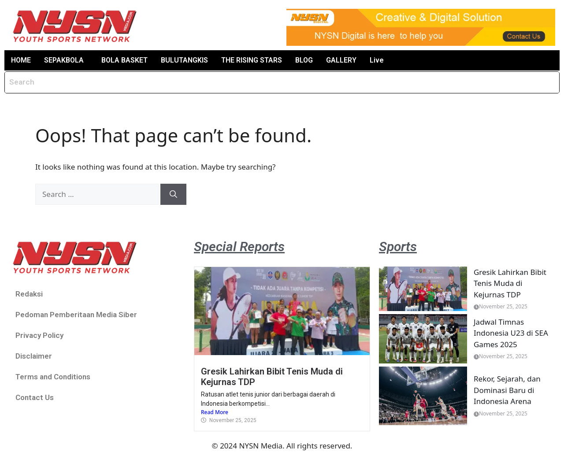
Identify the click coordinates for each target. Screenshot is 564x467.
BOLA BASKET (124, 60)
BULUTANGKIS (184, 60)
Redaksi (29, 293)
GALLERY (341, 60)
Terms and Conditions (52, 376)
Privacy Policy (39, 335)
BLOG (304, 60)
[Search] (173, 194)
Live (377, 60)
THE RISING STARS (251, 60)
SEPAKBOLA (64, 60)
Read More (214, 412)
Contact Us (34, 397)
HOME (21, 60)
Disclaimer (33, 356)
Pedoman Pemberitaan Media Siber (76, 314)
